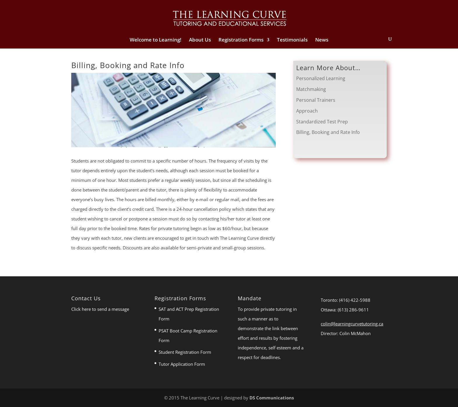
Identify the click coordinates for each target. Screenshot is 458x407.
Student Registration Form (185, 352)
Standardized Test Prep (322, 121)
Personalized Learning (320, 78)
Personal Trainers (315, 100)
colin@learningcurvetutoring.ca (352, 324)
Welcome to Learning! (155, 40)
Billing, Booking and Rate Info (328, 132)
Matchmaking (311, 89)
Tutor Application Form (182, 364)
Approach (307, 111)
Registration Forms (240, 40)
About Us (200, 40)
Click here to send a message (100, 309)
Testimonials (292, 40)
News (321, 40)
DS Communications (271, 398)
